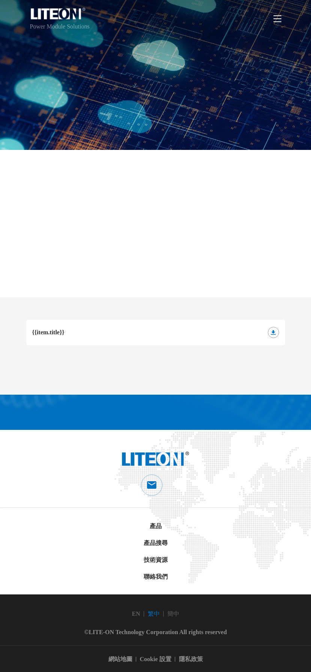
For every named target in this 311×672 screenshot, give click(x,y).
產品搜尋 (156, 543)
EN (136, 614)
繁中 (154, 614)
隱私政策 (191, 659)
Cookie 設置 (155, 659)
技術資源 (156, 560)
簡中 (173, 614)
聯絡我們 (156, 576)
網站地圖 (120, 659)
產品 (156, 526)
